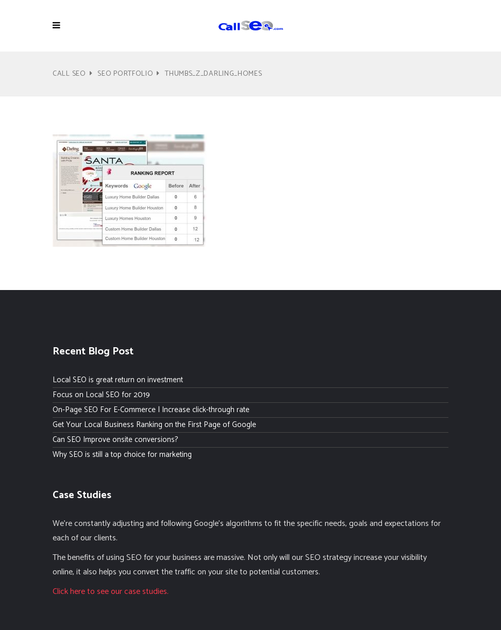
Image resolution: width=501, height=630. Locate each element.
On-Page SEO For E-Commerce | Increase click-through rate (151, 409)
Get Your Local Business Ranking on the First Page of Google (154, 424)
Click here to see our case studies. (111, 592)
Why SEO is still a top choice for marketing (122, 454)
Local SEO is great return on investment (118, 379)
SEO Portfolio (125, 74)
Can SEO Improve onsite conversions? (115, 439)
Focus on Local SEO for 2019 (101, 394)
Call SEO (69, 74)
